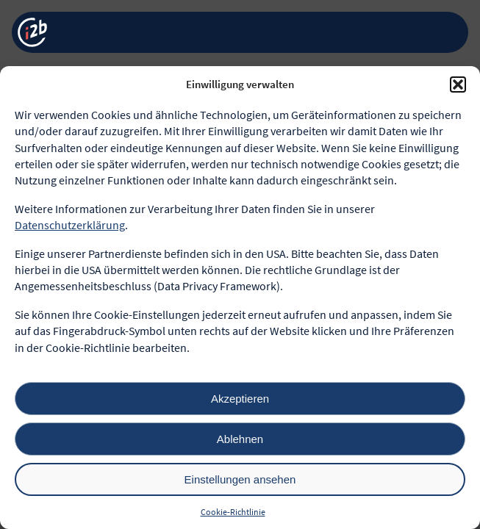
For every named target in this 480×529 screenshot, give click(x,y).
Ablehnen (240, 439)
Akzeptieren (240, 398)
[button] (458, 84)
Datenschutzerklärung (70, 224)
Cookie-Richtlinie (233, 511)
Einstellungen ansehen (240, 479)
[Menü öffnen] (445, 33)
